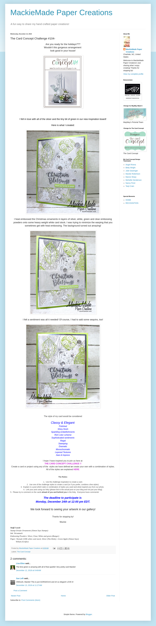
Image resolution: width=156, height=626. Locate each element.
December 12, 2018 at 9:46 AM (28, 570)
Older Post (110, 596)
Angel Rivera (131, 165)
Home (63, 596)
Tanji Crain (130, 186)
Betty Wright (130, 168)
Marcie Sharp (131, 177)
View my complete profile (133, 74)
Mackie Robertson (133, 174)
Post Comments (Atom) (30, 600)
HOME (128, 200)
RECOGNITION (132, 203)
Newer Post (15, 596)
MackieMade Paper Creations (61, 12)
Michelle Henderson (134, 180)
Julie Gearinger (132, 171)
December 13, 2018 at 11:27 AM (29, 585)
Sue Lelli (20, 578)
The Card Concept (23, 552)
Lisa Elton (20, 563)
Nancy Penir (130, 183)
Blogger (89, 614)
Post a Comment (20, 591)
